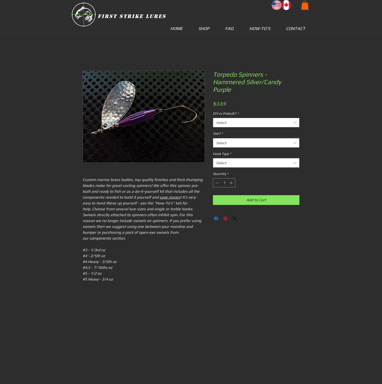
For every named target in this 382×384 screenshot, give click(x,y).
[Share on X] (235, 219)
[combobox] (256, 122)
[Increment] (232, 183)
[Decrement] (217, 183)
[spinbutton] (224, 183)
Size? (218, 133)
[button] (305, 5)
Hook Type (222, 154)
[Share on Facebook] (216, 219)
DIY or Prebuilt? (226, 113)
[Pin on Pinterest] (225, 219)
